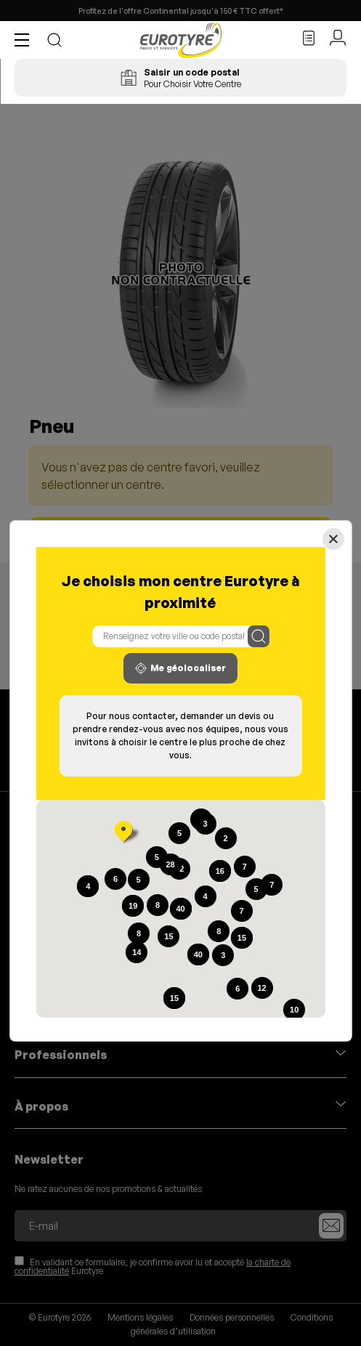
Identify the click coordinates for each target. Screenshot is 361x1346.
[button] (25, 40)
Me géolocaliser (180, 668)
